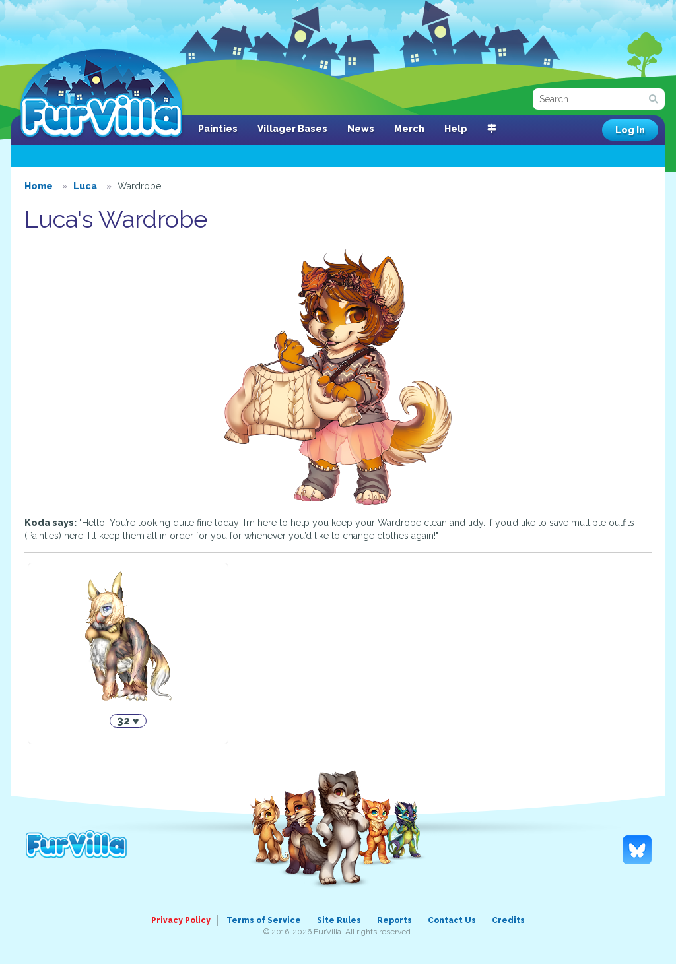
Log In (630, 130)
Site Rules (339, 920)
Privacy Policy (181, 920)
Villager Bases (292, 128)
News (360, 128)
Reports (394, 920)
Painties (218, 128)
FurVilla (101, 94)
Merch (409, 128)
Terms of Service (263, 920)
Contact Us (452, 920)
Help (455, 128)
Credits (508, 920)
